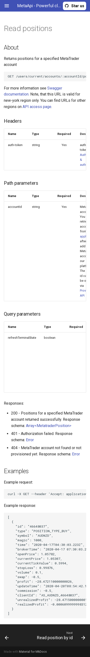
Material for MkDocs (33, 651)
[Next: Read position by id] (56, 635)
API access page (37, 106)
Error (30, 440)
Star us (77, 6)
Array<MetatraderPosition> (48, 425)
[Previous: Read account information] (12, 635)
